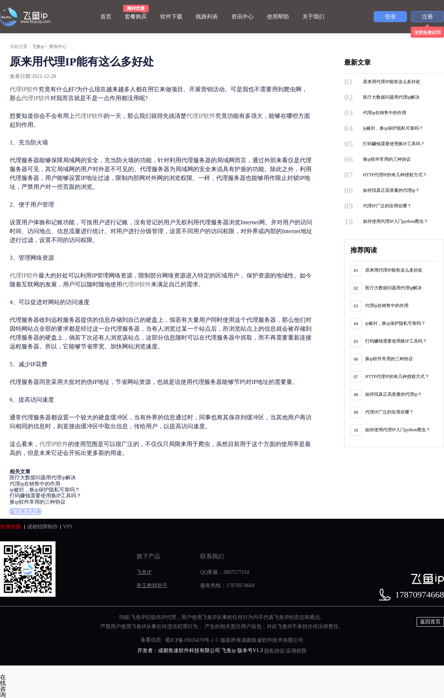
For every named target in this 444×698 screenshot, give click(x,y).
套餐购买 (136, 17)
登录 (390, 17)
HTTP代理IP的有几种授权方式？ (395, 174)
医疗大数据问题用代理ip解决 (43, 478)
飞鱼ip (38, 46)
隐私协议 (274, 651)
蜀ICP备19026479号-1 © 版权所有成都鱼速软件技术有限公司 (234, 640)
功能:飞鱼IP (132, 617)
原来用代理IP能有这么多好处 (391, 81)
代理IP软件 (24, 89)
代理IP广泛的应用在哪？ (387, 205)
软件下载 (171, 17)
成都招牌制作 (42, 527)
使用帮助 (278, 17)
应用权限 (296, 651)
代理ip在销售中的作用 (35, 484)
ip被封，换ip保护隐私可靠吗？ (45, 490)
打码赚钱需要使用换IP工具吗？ (45, 496)
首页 (105, 17)
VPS (68, 527)
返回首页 (430, 621)
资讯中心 (242, 17)
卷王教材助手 (152, 585)
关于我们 (313, 17)
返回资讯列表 (25, 511)
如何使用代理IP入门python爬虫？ (395, 221)
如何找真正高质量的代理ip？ (391, 190)
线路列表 (207, 17)
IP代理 (168, 617)
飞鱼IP (144, 572)
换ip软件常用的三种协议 (37, 502)
